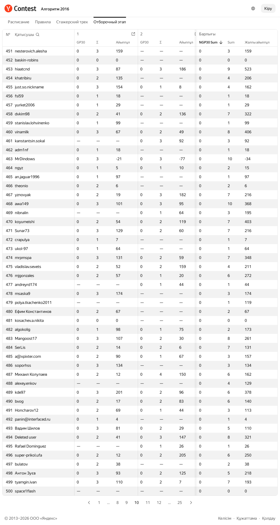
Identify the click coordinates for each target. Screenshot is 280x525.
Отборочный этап (110, 22)
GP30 (84, 42)
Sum (234, 42)
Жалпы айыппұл (260, 42)
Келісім (224, 518)
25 (180, 502)
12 (159, 502)
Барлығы (210, 34)
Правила (43, 22)
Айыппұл (126, 42)
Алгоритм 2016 (55, 9)
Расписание (18, 22)
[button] (27, 34)
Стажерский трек (72, 22)
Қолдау (269, 518)
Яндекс (48, 518)
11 (148, 502)
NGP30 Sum (211, 42)
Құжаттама (247, 518)
